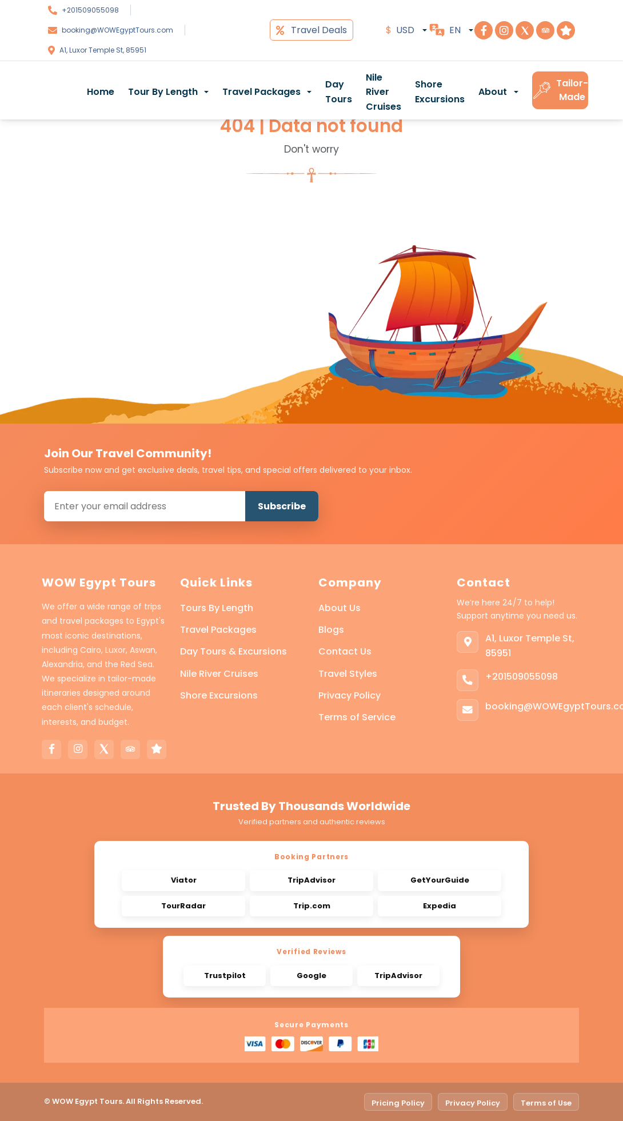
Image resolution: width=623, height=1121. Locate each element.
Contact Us (345, 651)
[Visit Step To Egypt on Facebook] (483, 30)
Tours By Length (216, 608)
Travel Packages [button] (261, 91)
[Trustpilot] (156, 749)
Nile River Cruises (383, 92)
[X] (104, 749)
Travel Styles (347, 673)
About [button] (492, 91)
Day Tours (338, 92)
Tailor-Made (560, 90)
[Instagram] (77, 749)
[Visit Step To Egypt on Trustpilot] (566, 30)
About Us (339, 608)
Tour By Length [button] (163, 91)
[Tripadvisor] (130, 749)
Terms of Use (546, 1103)
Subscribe (282, 506)
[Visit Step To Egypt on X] (525, 30)
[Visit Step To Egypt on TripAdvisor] (545, 30)
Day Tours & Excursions (233, 651)
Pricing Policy (398, 1103)
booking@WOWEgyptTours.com (117, 30)
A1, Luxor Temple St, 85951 (102, 50)
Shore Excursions (440, 92)
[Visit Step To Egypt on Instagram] (504, 30)
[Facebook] (51, 749)
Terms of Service (357, 717)
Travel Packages (218, 629)
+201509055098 (90, 10)
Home (100, 91)
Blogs (331, 629)
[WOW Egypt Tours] (48, 90)
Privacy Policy (349, 695)
